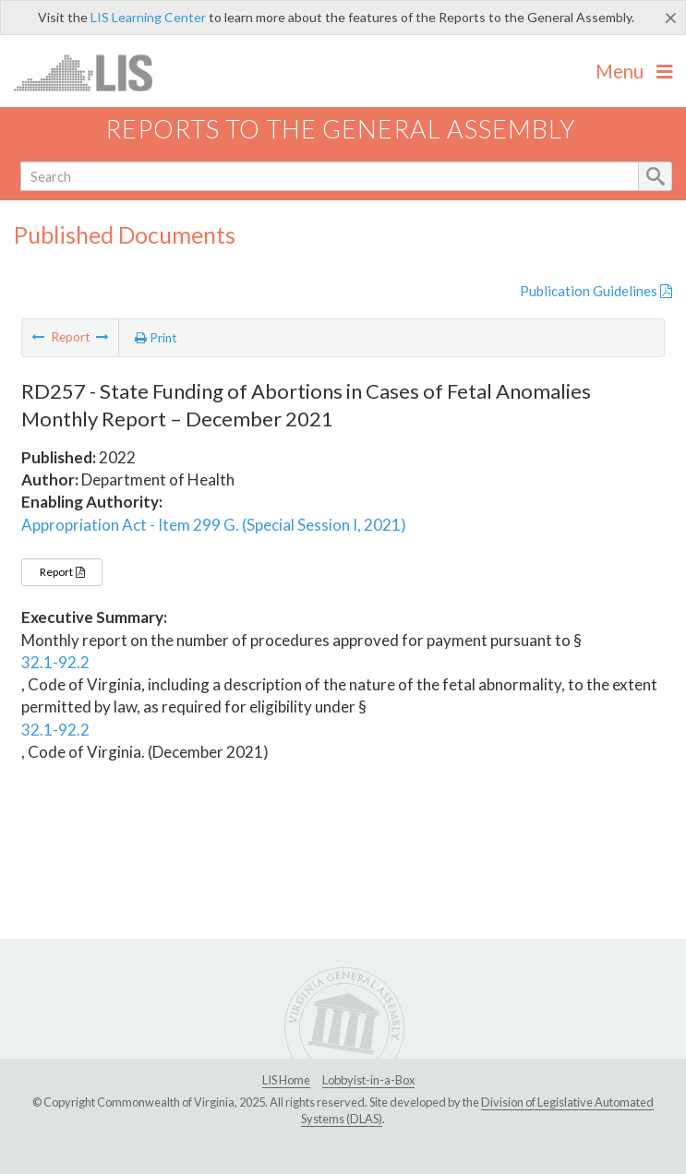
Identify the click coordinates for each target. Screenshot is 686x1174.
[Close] (671, 18)
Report (62, 572)
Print (156, 337)
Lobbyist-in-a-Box (368, 1079)
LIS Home (286, 1079)
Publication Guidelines (596, 290)
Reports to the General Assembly (340, 129)
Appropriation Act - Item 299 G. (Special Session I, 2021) (213, 524)
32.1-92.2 (55, 662)
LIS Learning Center (148, 17)
